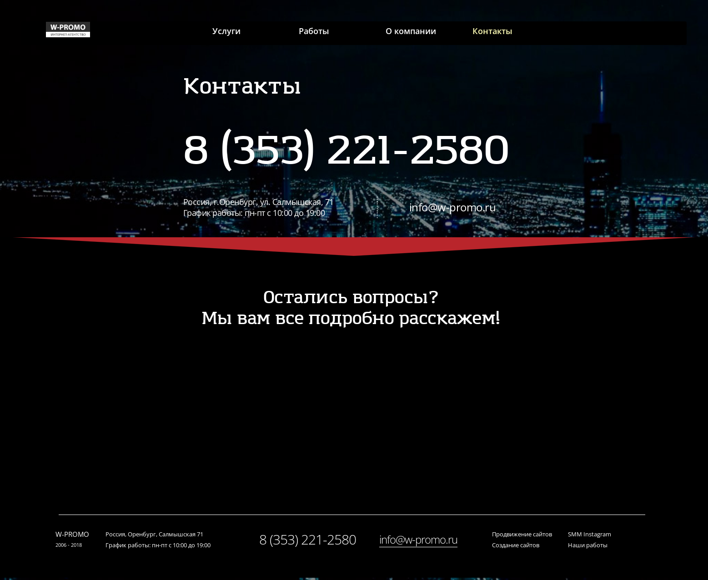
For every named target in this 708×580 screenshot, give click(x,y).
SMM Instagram (589, 536)
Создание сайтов (515, 547)
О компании (412, 33)
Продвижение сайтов (522, 536)
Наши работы (588, 547)
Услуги (216, 33)
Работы (310, 33)
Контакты (500, 33)
